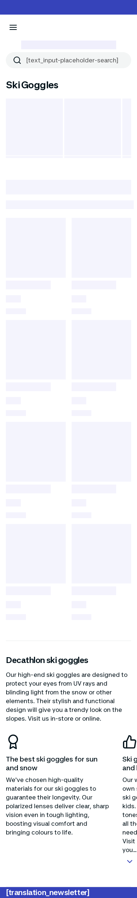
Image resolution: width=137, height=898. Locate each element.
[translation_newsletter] (48, 892)
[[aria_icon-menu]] (13, 27)
